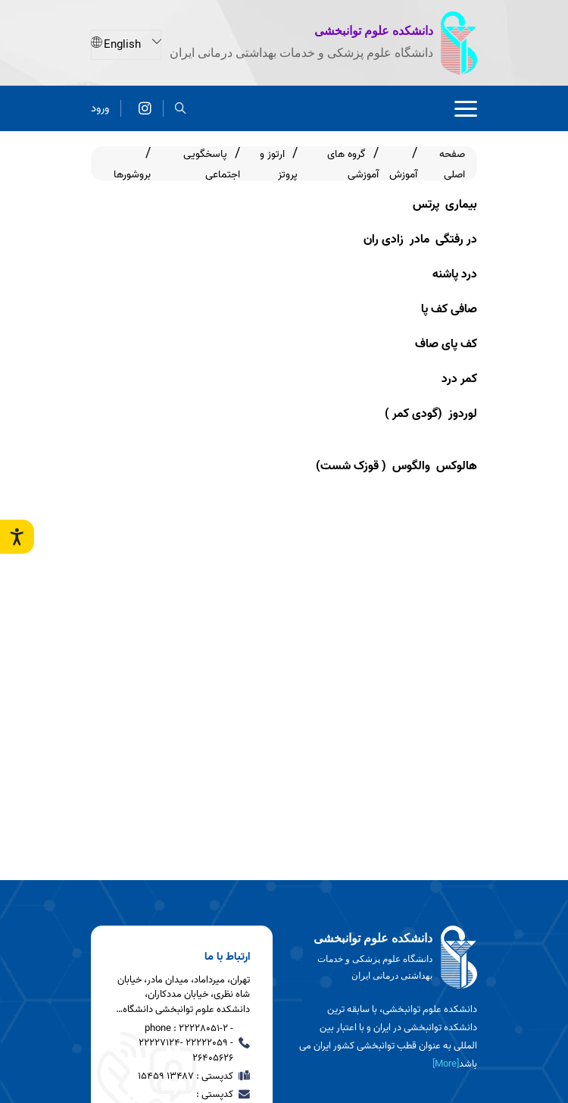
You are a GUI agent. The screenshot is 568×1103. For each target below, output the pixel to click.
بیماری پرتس (445, 205)
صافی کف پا (447, 309)
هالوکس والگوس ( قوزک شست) (396, 466)
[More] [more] (445, 1064)
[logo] (386, 957)
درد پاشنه (454, 274)
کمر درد (457, 379)
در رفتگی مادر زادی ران (420, 239)
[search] (180, 108)
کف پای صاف (446, 344)
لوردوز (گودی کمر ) (431, 414)
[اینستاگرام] (145, 108)
